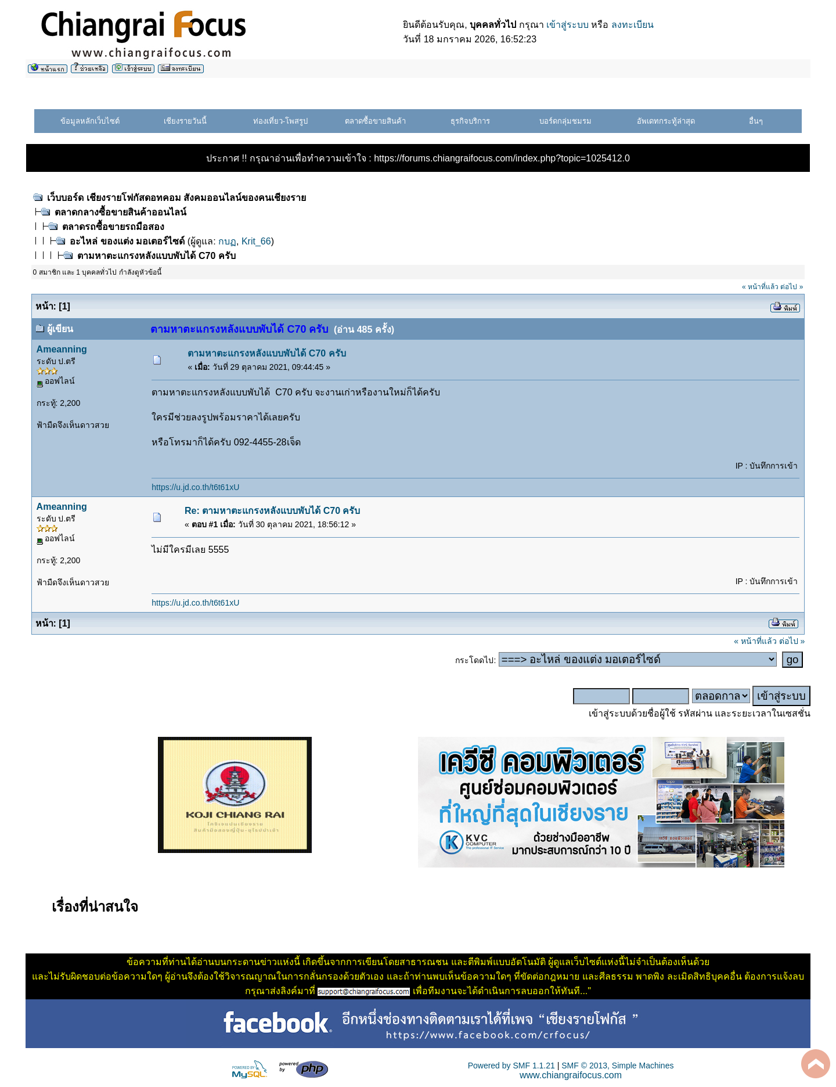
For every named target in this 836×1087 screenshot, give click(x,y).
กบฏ (227, 241)
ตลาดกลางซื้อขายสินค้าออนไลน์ (120, 212)
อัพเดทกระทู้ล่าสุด (666, 121)
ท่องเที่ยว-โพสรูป (280, 121)
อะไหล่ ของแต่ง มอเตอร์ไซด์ (128, 241)
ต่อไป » (791, 287)
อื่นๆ (756, 121)
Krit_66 (256, 241)
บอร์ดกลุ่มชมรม (565, 121)
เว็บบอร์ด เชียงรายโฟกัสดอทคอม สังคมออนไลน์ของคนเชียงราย (176, 198)
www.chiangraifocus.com (571, 1075)
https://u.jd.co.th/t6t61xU (195, 487)
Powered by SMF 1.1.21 (511, 1065)
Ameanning (62, 349)
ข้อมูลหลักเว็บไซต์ (90, 121)
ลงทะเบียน (632, 25)
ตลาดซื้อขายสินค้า (375, 121)
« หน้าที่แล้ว (760, 287)
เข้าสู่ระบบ (567, 25)
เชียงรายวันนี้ (185, 121)
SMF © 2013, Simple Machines (617, 1065)
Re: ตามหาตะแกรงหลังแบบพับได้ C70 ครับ (272, 511)
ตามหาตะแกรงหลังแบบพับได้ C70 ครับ (156, 256)
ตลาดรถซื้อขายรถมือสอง (113, 227)
